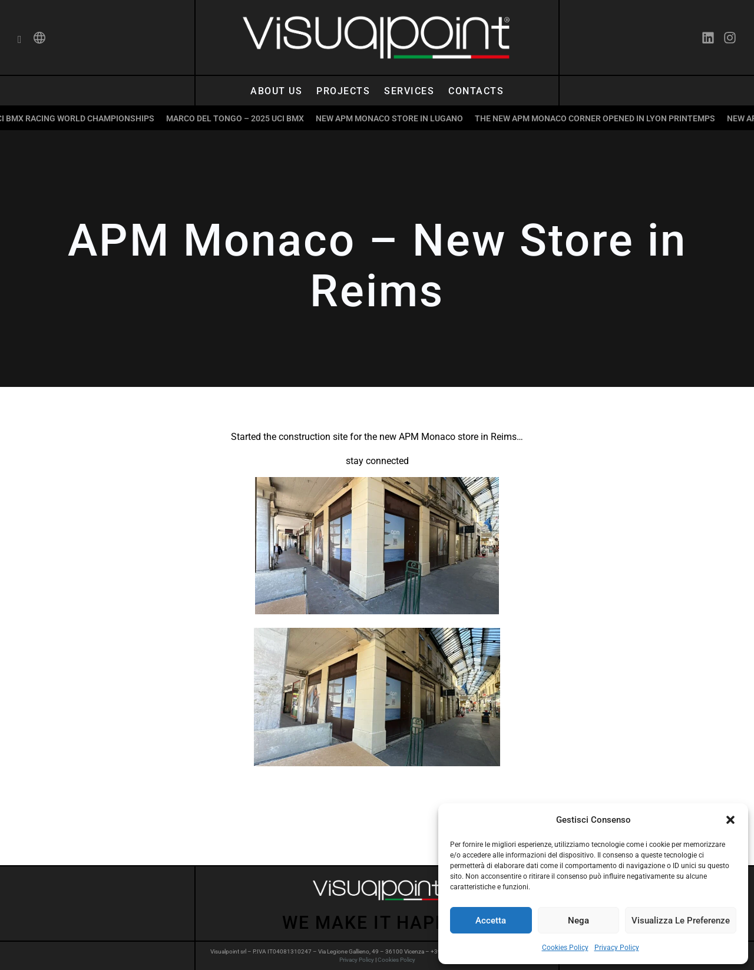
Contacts (476, 91)
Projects (343, 91)
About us (276, 91)
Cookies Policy (565, 947)
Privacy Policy (616, 947)
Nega (578, 920)
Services (409, 91)
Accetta (490, 920)
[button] (730, 820)
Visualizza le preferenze (680, 920)
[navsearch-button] (20, 40)
